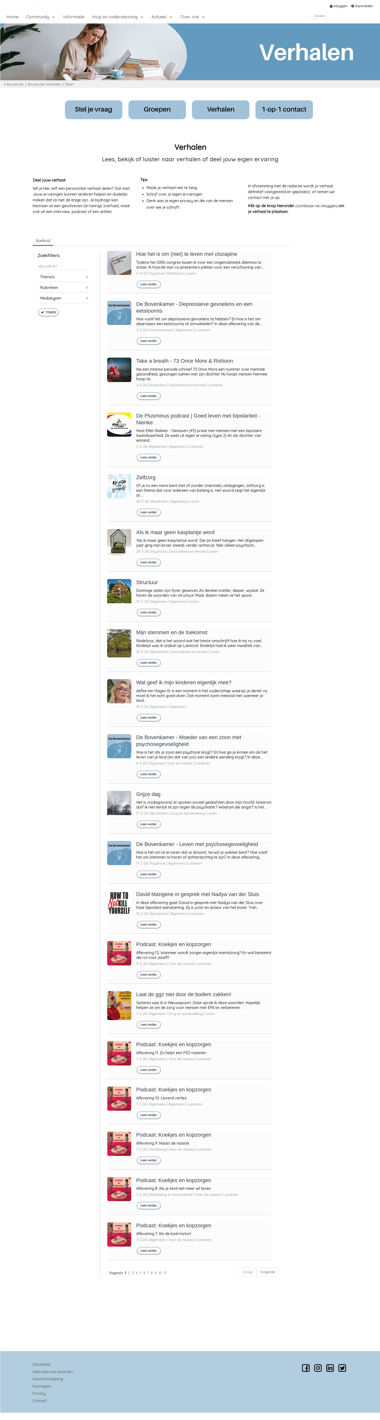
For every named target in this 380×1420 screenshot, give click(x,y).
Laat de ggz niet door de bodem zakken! (183, 994)
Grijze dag (148, 794)
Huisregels (41, 1386)
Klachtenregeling (47, 1378)
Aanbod (43, 240)
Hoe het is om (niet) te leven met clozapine (186, 254)
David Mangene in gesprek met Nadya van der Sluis (197, 894)
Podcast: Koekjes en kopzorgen (173, 944)
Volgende (267, 1272)
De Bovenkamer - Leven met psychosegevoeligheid (197, 844)
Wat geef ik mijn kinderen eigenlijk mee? (183, 682)
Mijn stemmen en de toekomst (171, 632)
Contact (39, 1400)
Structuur (147, 582)
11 (165, 1273)
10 (160, 1273)
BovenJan (15, 84)
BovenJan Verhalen (44, 84)
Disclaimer (41, 1364)
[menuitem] (338, 6)
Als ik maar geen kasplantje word (175, 532)
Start (69, 84)
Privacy (39, 1393)
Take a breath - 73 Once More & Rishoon (184, 361)
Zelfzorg (145, 477)
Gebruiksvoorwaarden (52, 1371)
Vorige (247, 1272)
